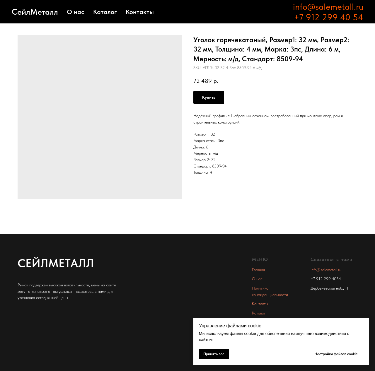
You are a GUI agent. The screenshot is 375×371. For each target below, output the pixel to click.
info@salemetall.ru (328, 6)
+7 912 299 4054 (326, 278)
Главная (258, 269)
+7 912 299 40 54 (328, 17)
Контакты (140, 12)
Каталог (105, 12)
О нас (75, 12)
